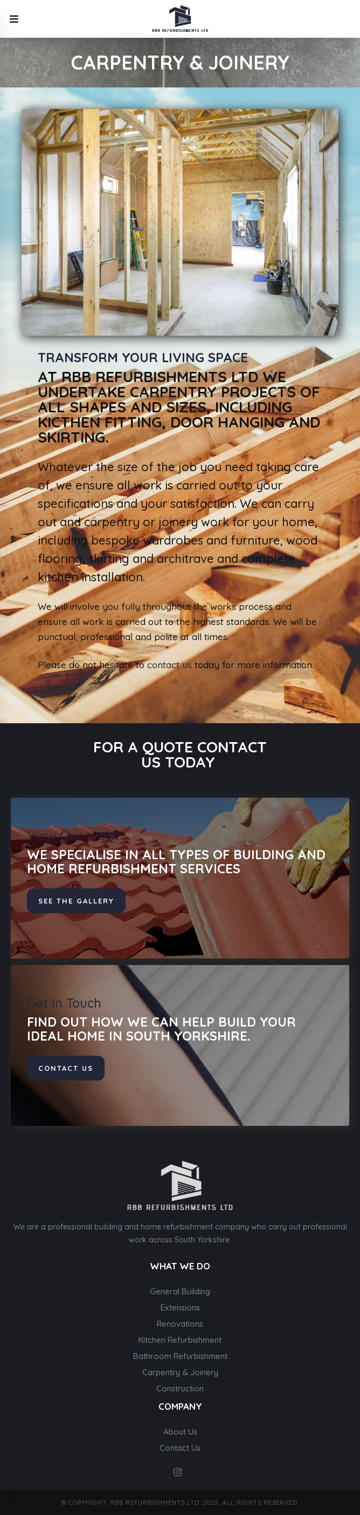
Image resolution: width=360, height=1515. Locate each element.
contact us (169, 664)
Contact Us (180, 1448)
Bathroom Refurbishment (180, 1356)
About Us (180, 1431)
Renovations (180, 1324)
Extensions (180, 1307)
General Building (180, 1291)
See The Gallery (76, 900)
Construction (180, 1388)
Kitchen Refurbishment (180, 1340)
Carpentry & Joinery (180, 1372)
